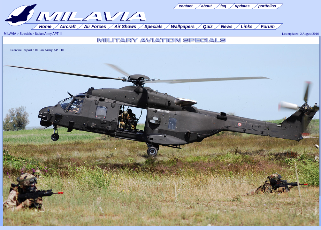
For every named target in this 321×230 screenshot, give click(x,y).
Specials (25, 33)
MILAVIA (10, 33)
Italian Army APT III (48, 33)
